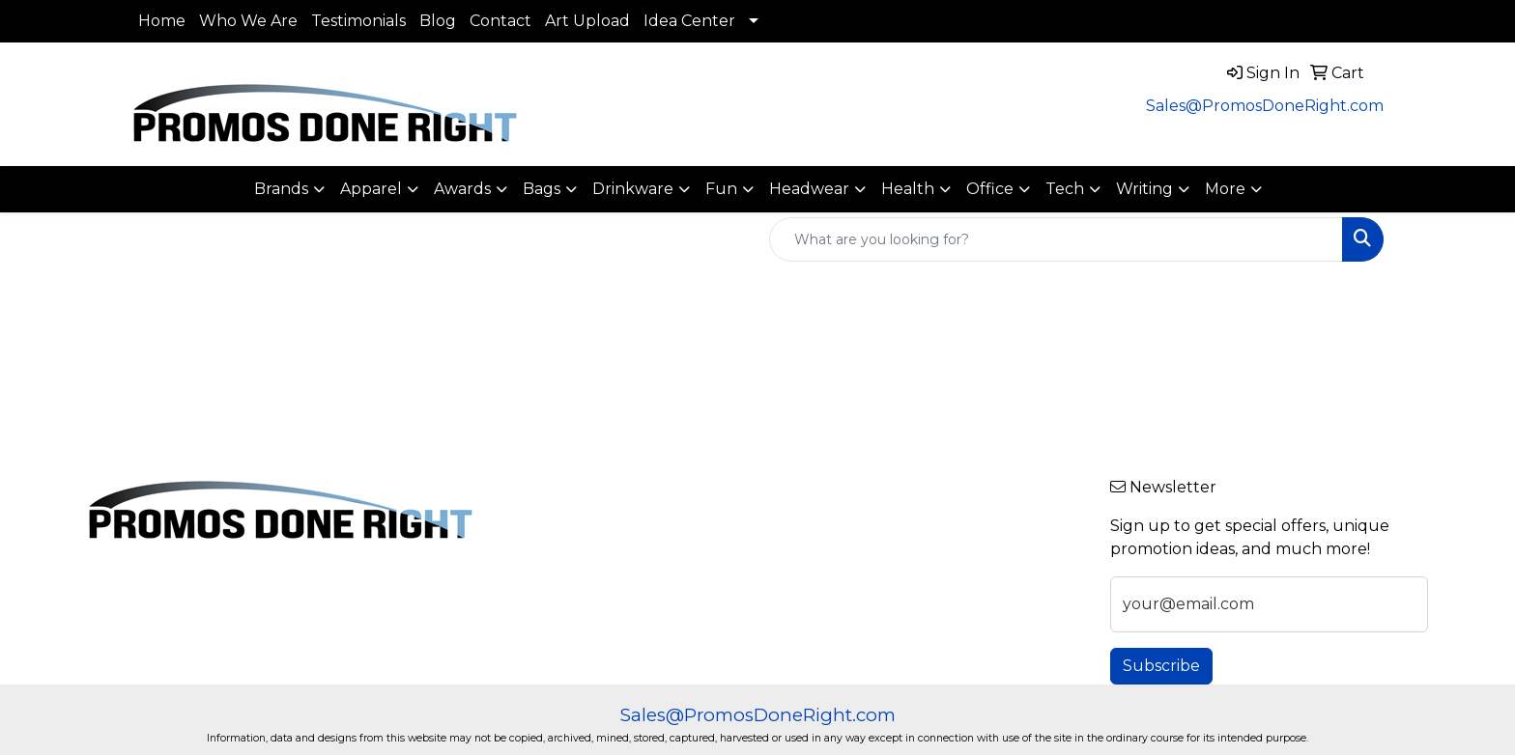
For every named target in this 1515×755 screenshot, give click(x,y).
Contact (500, 21)
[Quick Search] (1056, 239)
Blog (437, 21)
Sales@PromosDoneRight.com (1265, 106)
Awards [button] (462, 189)
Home (162, 21)
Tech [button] (1064, 189)
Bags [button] (541, 189)
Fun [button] (721, 189)
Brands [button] (281, 189)
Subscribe (1161, 666)
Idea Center (689, 21)
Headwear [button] (809, 189)
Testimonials (358, 21)
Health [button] (907, 189)
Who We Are (248, 21)
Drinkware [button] (632, 189)
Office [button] (990, 189)
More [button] (1225, 189)
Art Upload (587, 21)
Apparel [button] (371, 189)
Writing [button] (1144, 189)
